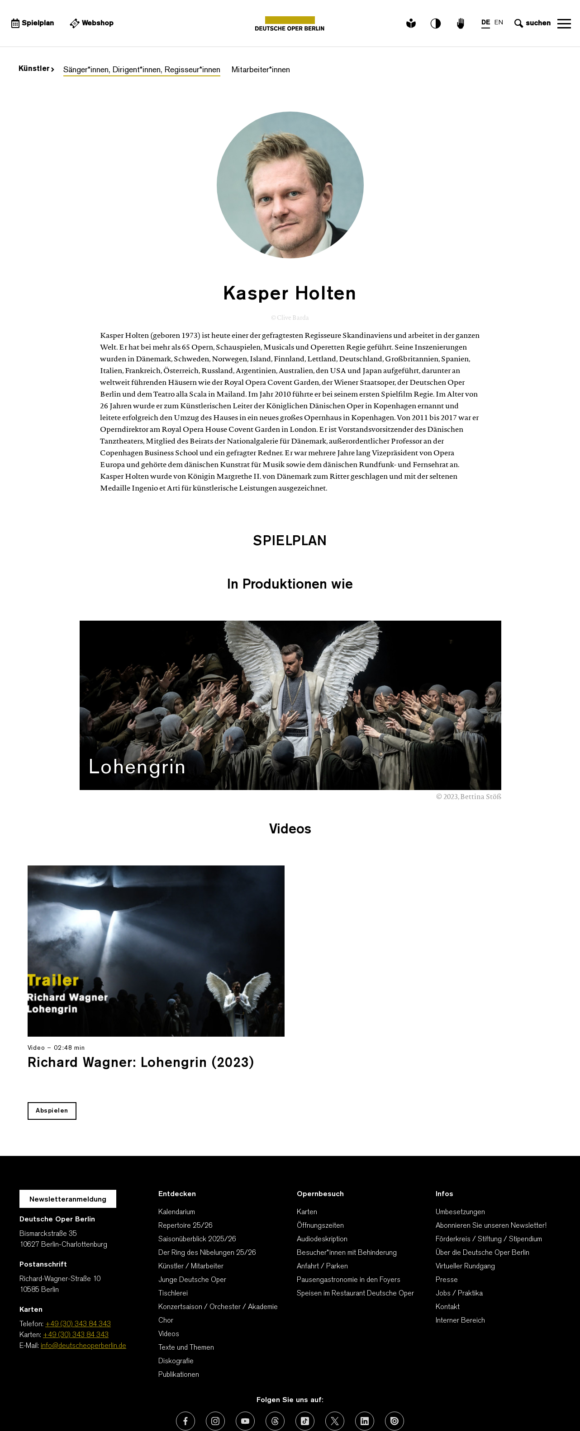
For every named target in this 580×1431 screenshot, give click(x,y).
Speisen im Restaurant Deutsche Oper (355, 1237)
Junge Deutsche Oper (192, 1223)
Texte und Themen (186, 1291)
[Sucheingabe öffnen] (531, 23)
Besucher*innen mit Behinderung (347, 1196)
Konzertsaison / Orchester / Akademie (218, 1250)
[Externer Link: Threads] (275, 1365)
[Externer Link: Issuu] (394, 1365)
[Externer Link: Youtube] (245, 1365)
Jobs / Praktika (459, 1237)
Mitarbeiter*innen (261, 70)
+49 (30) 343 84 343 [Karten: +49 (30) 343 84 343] (76, 1278)
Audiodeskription (322, 1183)
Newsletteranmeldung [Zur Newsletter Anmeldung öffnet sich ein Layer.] (67, 1143)
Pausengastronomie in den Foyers (348, 1223)
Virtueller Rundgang (465, 1210)
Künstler (36, 69)
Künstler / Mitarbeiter (190, 1210)
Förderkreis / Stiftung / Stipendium (489, 1183)
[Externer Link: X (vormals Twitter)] (335, 1365)
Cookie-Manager (462, 1401)
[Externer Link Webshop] (90, 23)
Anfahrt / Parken (322, 1210)
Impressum (306, 1401)
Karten (307, 1156)
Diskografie (176, 1305)
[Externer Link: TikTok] (305, 1365)
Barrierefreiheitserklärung (379, 1401)
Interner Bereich (460, 1264)
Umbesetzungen (460, 1156)
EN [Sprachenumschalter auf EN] (498, 22)
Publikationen (178, 1318)
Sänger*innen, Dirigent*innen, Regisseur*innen (141, 70)
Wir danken (108, 1401)
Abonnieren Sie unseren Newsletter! (491, 1169)
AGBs (145, 1401)
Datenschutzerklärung (239, 1401)
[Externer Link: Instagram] (215, 1365)
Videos (168, 1277)
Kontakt (448, 1250)
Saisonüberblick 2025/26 (197, 1183)
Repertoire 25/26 (185, 1169)
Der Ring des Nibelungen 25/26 (207, 1196)
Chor (165, 1264)
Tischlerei (173, 1237)
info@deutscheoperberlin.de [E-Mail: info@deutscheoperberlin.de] (83, 1289)
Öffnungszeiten (320, 1169)
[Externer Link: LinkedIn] (365, 1365)
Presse (447, 1223)
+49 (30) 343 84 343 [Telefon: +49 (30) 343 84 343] (78, 1268)
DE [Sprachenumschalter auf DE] (485, 22)
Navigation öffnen (564, 23)
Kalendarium (176, 1156)
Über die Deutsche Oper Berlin (482, 1196)
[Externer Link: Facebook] (185, 1365)
